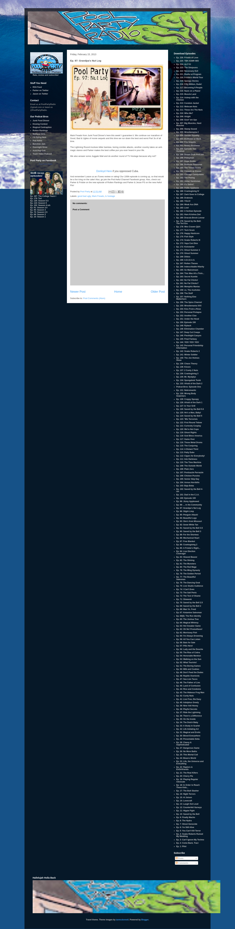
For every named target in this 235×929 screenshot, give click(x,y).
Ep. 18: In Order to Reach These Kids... (188, 786)
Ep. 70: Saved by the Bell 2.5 (189, 602)
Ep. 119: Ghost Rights (186, 432)
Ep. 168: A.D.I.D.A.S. (185, 260)
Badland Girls (39, 134)
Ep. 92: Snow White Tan (187, 525)
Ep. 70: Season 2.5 (38, 212)
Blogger (145, 920)
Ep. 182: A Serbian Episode (189, 211)
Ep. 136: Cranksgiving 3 (187, 373)
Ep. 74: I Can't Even (185, 589)
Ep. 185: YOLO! (183, 201)
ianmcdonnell (122, 920)
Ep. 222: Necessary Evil (187, 71)
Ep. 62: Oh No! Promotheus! (189, 629)
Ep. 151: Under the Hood (187, 319)
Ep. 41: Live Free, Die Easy (188, 699)
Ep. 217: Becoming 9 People (189, 88)
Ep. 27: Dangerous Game (187, 748)
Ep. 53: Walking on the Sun (188, 659)
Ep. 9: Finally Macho (185, 817)
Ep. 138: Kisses (183, 367)
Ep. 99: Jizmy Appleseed (187, 501)
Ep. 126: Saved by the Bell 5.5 (190, 409)
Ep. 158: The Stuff (184, 293)
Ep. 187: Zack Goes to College (190, 194)
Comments (182, 863)
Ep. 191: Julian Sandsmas (188, 181)
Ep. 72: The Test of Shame (188, 596)
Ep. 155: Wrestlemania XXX (189, 306)
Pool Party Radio (46, 164)
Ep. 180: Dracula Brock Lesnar (190, 218)
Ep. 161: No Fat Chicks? (187, 283)
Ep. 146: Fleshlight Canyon (188, 335)
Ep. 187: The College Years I (43, 196)
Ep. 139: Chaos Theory (186, 363)
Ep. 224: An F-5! (183, 64)
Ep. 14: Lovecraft (184, 801)
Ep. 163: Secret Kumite (186, 277)
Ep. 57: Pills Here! (184, 646)
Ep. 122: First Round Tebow (189, 422)
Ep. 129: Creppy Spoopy (187, 399)
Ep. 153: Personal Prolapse (188, 312)
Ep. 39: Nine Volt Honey (187, 706)
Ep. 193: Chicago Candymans (190, 174)
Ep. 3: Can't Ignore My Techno (190, 840)
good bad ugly (84, 196)
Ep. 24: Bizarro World (186, 758)
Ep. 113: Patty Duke (185, 452)
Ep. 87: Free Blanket (185, 541)
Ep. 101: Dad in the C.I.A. (187, 495)
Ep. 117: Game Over (185, 439)
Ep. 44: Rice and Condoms (188, 689)
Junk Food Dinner (41, 120)
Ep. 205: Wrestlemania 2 (187, 132)
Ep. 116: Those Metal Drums (189, 442)
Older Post (158, 291)
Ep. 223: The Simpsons (187, 67)
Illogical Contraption (42, 127)
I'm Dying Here (39, 137)
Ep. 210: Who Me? (184, 113)
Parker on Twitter (40, 90)
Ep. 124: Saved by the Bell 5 (189, 416)
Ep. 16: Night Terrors (186, 794)
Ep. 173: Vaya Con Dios (187, 243)
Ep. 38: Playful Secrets (186, 709)
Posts (179, 858)
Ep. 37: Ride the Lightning (188, 712)
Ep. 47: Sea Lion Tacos (186, 679)
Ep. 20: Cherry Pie (184, 776)
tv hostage (110, 196)
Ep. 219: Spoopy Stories (187, 81)
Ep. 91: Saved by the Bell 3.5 (189, 528)
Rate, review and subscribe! (46, 74)
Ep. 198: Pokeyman (185, 158)
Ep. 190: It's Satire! (185, 184)
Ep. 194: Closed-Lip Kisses (188, 171)
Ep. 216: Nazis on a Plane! (188, 91)
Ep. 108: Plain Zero (185, 469)
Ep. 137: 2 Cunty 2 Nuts (187, 370)
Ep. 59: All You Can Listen (188, 639)
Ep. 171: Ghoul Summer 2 (188, 250)
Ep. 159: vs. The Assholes (188, 290)
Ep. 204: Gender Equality (187, 135)
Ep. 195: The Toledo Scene (188, 168)
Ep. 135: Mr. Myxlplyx (186, 377)
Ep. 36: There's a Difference (189, 716)
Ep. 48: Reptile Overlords (188, 676)
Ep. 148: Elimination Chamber (190, 329)
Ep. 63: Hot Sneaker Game (188, 626)
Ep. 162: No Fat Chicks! (187, 280)
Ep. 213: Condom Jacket (187, 103)
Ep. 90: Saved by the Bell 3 (188, 531)
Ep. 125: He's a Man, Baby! (188, 412)
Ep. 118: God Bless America (189, 436)
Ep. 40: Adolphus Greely (187, 702)
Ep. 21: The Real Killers (187, 773)
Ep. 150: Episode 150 (186, 322)
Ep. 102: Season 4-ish (40, 205)
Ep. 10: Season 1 (38, 217)
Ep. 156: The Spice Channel (189, 302)
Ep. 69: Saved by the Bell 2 (188, 606)
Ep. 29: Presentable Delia (188, 739)
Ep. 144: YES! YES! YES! (187, 342)
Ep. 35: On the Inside (186, 719)
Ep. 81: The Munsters (186, 564)
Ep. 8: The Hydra (184, 820)
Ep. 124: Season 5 (38, 203)
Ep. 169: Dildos (183, 257)
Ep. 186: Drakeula (184, 198)
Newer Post (78, 291)
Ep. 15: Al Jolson (184, 797)
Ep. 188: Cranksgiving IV (187, 191)
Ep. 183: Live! (182, 208)
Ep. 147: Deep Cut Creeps (188, 332)
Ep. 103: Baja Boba (185, 486)
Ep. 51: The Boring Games (188, 666)
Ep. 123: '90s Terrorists (187, 419)
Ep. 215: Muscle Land (186, 94)
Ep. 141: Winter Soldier (187, 355)
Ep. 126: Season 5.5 (39, 201)
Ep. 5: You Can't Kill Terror (188, 831)
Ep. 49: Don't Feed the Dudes (189, 672)
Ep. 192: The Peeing (185, 178)
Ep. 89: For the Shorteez (187, 535)
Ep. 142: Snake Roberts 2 (188, 351)
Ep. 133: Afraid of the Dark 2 (189, 383)
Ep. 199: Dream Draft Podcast (190, 154)
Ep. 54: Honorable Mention (188, 656)
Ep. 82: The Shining (185, 560)
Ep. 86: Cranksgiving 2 (186, 544)
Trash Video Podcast (42, 154)
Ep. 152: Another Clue (186, 316)
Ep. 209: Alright (183, 116)
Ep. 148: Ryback (183, 325)
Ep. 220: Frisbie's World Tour (189, 77)
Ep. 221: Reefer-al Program (188, 74)
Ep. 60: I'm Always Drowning (189, 636)
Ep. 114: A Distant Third (187, 449)
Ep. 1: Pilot (181, 846)
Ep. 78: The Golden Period (188, 574)
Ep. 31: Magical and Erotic (188, 732)
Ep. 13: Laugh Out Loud (187, 804)
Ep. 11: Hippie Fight (185, 811)
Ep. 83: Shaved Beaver (186, 557)
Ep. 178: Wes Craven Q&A (188, 227)
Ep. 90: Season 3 (38, 210)
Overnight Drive (40, 147)
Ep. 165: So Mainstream (187, 270)
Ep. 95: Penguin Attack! (187, 515)
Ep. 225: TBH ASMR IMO (187, 61)
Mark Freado (98, 196)
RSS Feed (37, 87)
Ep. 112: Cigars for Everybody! (190, 456)
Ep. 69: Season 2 (38, 214)
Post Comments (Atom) (94, 298)
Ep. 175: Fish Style (185, 237)
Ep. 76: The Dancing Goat (188, 583)
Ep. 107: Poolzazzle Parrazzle (189, 472)
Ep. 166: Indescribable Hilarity (190, 267)
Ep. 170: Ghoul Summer (187, 253)
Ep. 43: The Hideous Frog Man (190, 692)
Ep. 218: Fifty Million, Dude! (189, 84)
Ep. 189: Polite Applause (187, 188)
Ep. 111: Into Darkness (186, 459)
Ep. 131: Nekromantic (186, 390)
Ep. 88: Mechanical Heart (187, 538)
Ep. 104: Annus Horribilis (187, 482)
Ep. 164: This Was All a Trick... (190, 273)
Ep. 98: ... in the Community (189, 505)
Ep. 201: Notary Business (188, 145)
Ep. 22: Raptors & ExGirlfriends (184, 768)
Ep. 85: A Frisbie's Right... (188, 548)
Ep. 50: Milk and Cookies (187, 669)
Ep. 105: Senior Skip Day (187, 479)
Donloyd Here (104, 171)
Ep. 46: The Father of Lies (188, 682)
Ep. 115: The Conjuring (187, 446)
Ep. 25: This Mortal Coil (187, 755)
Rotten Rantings (40, 130)
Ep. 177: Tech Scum (185, 230)
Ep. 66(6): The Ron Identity (188, 616)
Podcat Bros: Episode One (188, 387)
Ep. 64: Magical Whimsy (187, 623)
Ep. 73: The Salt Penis (186, 592)
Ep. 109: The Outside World (189, 466)
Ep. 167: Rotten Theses (187, 263)
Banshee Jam (39, 144)
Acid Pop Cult (39, 151)
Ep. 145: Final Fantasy (186, 339)
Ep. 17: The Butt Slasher (187, 791)
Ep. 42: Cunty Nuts (185, 696)
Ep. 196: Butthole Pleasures (189, 164)
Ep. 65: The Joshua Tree (187, 619)
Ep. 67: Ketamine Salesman (189, 612)
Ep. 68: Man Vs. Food (186, 609)
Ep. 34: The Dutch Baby (187, 722)
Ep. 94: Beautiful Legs (186, 518)
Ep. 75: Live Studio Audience (189, 586)
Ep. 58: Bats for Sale (185, 642)
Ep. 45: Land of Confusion (188, 686)
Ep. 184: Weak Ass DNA (187, 204)
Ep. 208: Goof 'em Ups (186, 120)
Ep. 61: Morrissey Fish (186, 632)
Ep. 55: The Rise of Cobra (188, 652)
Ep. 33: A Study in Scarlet (188, 726)
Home (118, 291)
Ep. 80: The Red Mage (186, 567)
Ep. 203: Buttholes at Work (188, 139)
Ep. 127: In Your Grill (185, 406)
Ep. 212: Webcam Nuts (186, 106)
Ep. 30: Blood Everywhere (188, 736)
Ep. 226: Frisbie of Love (187, 57)
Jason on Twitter (40, 94)
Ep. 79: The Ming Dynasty (188, 570)
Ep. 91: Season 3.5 (38, 207)
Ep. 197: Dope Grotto (186, 161)
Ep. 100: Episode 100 (186, 498)
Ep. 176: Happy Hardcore (187, 233)
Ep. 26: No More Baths (186, 751)
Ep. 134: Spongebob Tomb (188, 380)
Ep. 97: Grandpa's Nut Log (188, 508)
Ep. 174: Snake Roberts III (188, 240)
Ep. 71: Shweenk (184, 599)
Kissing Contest (40, 124)
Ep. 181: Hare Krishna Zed (188, 214)
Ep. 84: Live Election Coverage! (185, 552)
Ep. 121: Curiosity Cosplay (188, 426)
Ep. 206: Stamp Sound (186, 129)
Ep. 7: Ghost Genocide (186, 824)
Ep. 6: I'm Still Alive (185, 827)
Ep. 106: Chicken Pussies (188, 476)
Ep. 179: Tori (36, 198)
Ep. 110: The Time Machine (188, 462)
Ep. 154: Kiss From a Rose (188, 309)
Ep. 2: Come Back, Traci (187, 843)
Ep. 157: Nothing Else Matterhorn (186, 298)
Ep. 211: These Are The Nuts (189, 110)
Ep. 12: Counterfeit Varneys (189, 807)
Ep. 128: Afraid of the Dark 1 (189, 402)
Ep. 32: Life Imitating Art (187, 729)
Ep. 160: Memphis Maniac (188, 286)
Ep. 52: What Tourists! (186, 662)
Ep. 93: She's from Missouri (189, 521)
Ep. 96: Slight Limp (185, 511)
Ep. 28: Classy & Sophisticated (183, 743)
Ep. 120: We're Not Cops (187, 429)
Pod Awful (37, 141)
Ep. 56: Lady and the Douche (189, 649)
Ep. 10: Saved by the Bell (187, 814)
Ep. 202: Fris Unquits (186, 142)
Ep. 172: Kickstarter (185, 247)
